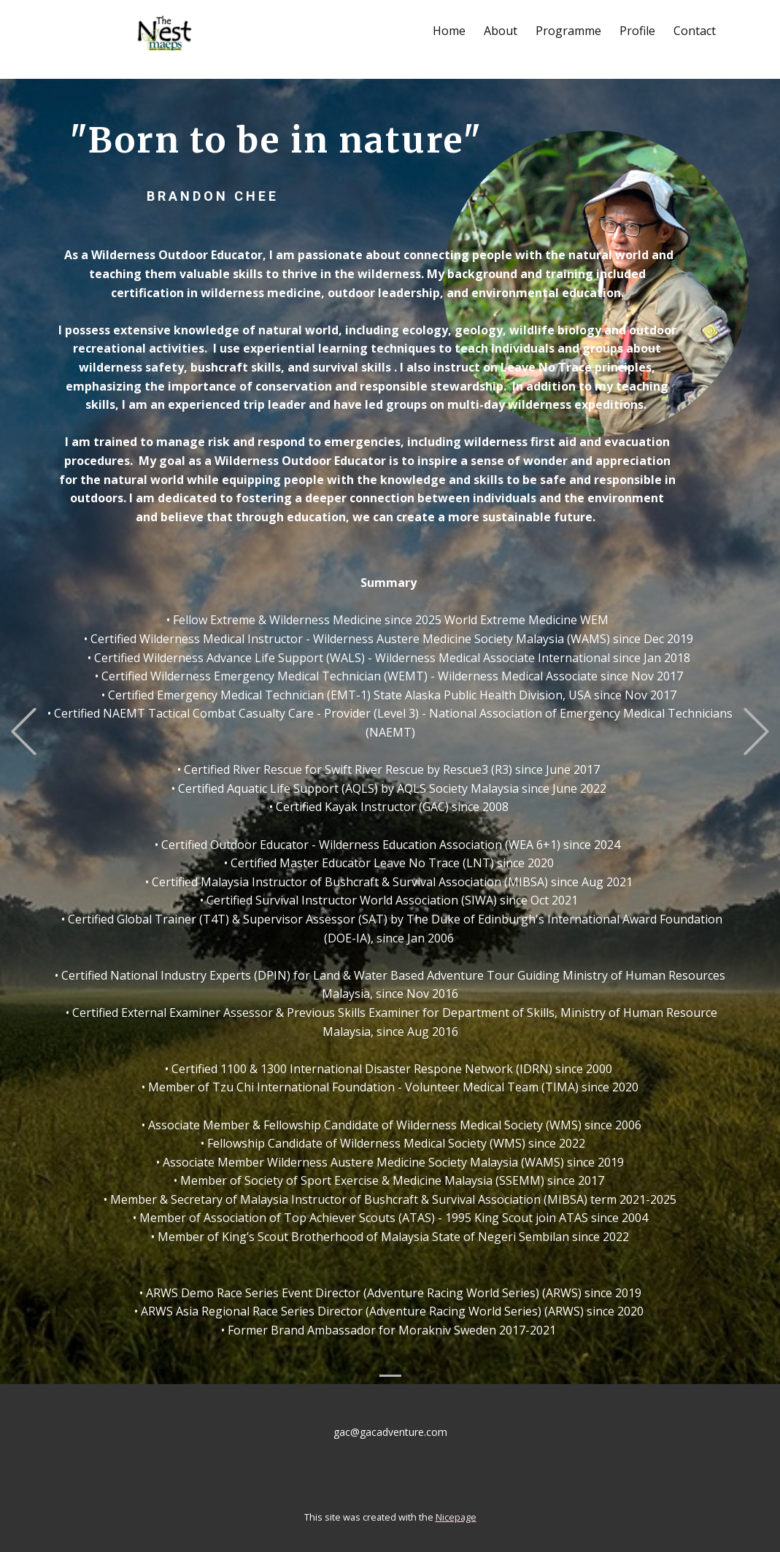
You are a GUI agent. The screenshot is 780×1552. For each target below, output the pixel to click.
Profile (637, 31)
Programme (568, 31)
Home (449, 31)
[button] (23, 731)
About (500, 31)
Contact (694, 31)
